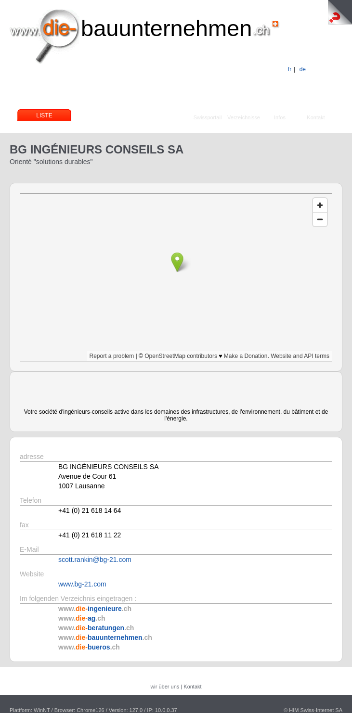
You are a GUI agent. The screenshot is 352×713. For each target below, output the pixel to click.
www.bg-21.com (82, 584)
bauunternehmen (166, 28)
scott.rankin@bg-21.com (94, 559)
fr (289, 69)
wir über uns (164, 686)
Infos (280, 117)
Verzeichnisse (243, 117)
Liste (44, 115)
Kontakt (316, 117)
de (303, 69)
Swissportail (208, 117)
